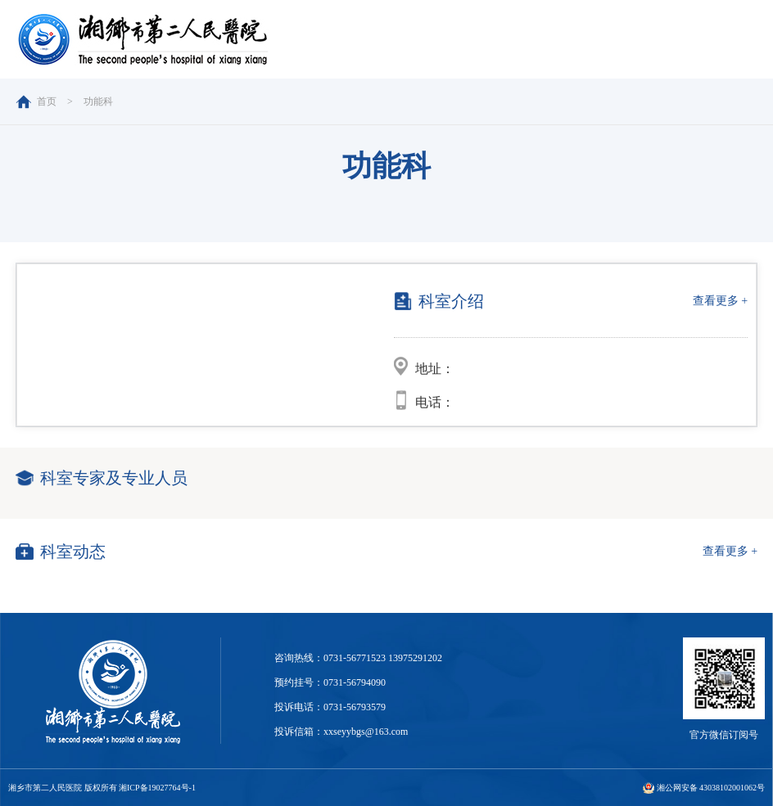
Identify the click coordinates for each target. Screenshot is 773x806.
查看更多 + (720, 301)
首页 (47, 101)
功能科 (98, 101)
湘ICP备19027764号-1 (157, 787)
